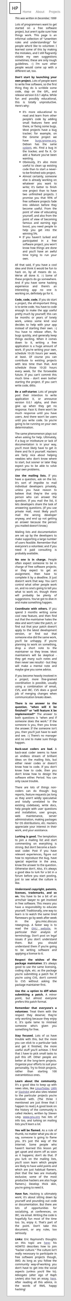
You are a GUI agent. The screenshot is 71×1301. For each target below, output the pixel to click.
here (47, 1243)
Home (27, 12)
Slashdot (24, 1092)
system (27, 147)
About (40, 12)
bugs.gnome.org (45, 140)
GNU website (40, 928)
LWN (54, 1088)
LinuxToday (42, 1088)
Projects (54, 12)
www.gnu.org (31, 1117)
